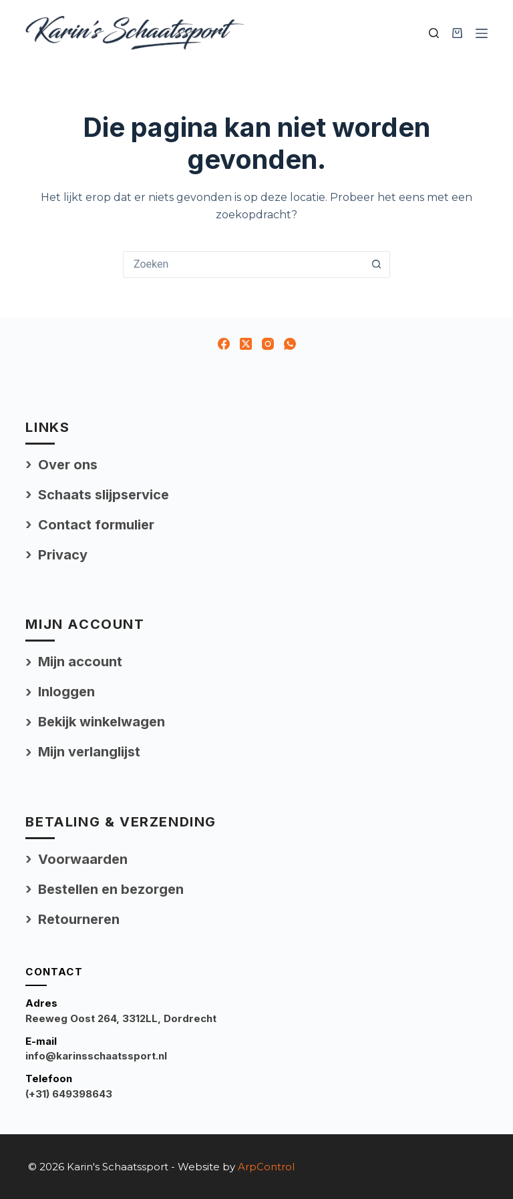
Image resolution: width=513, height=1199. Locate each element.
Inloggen (66, 692)
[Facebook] (224, 344)
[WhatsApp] (290, 344)
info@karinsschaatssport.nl (96, 1055)
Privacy (63, 555)
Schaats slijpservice (103, 495)
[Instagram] (268, 344)
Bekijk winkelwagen (101, 722)
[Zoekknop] (376, 264)
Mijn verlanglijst (89, 752)
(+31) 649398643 (68, 1094)
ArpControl (266, 1166)
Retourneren (79, 919)
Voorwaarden (83, 859)
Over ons (68, 465)
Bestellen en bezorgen (111, 889)
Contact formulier (96, 525)
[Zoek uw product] (434, 33)
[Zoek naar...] (243, 264)
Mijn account (80, 662)
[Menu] (482, 33)
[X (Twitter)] (246, 344)
